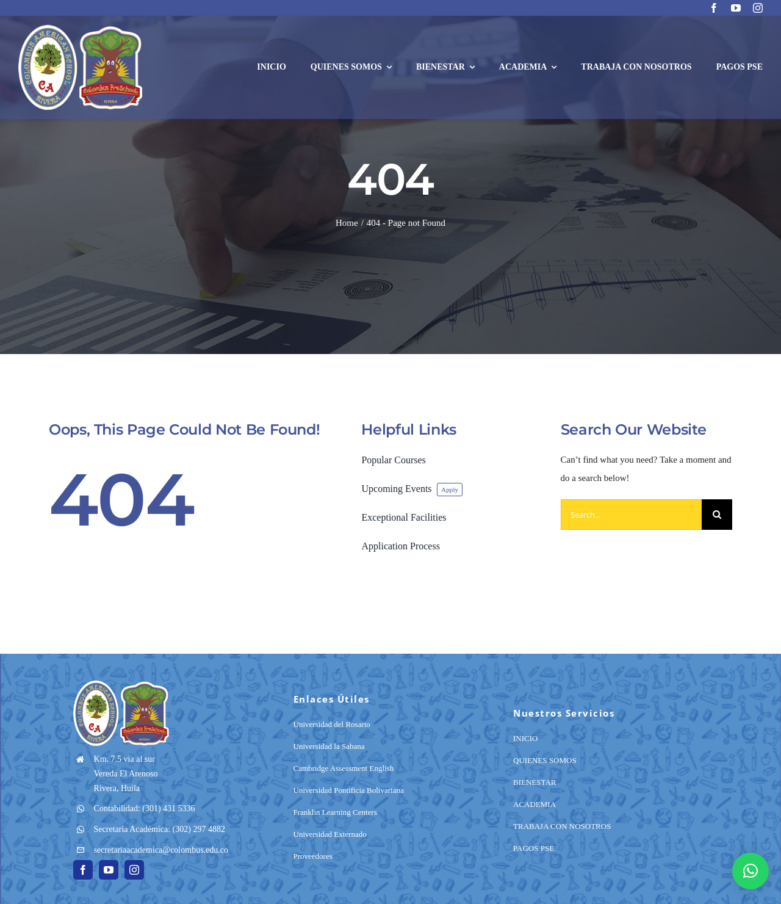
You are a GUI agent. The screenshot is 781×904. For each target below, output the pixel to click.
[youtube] (736, 8)
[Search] (717, 514)
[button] (750, 871)
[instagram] (758, 8)
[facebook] (714, 8)
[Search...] (631, 514)
